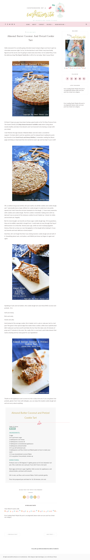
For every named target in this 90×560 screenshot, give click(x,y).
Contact (41, 24)
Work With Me (59, 24)
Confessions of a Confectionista (20, 556)
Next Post (50, 534)
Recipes (49, 24)
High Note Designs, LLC (40, 556)
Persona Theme (53, 556)
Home (28, 24)
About (34, 24)
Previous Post (12, 534)
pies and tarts (31, 32)
